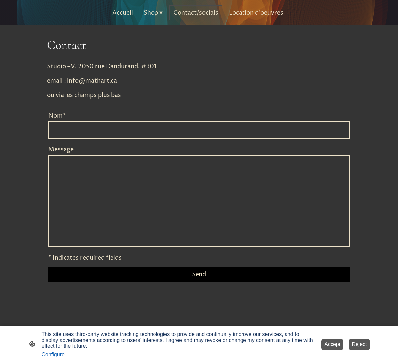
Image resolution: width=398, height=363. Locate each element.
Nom (57, 116)
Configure (53, 354)
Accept (332, 344)
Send (199, 274)
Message (61, 149)
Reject (359, 344)
